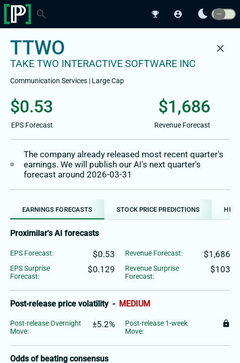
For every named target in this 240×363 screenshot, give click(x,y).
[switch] (223, 14)
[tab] (57, 209)
